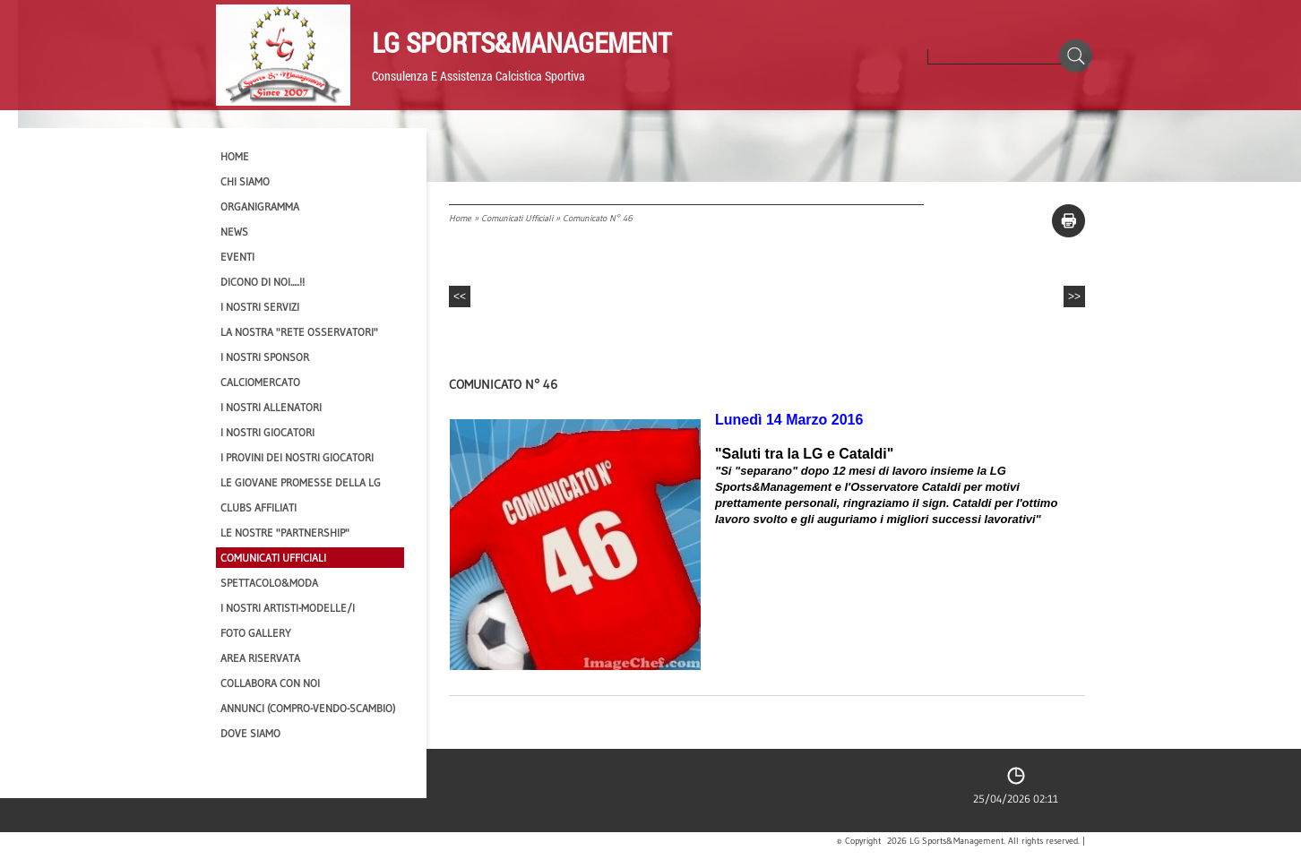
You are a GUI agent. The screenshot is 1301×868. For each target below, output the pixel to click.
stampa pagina (1068, 220)
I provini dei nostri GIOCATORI (297, 457)
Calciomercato (260, 382)
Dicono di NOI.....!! (262, 281)
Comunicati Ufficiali (517, 218)
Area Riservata (260, 658)
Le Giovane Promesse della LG (300, 482)
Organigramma (259, 206)
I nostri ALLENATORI (271, 407)
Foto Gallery (255, 633)
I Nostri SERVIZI (259, 307)
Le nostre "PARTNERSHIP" (284, 532)
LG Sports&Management (521, 42)
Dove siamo (250, 733)
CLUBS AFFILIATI (258, 507)
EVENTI (237, 256)
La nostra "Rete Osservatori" (299, 332)
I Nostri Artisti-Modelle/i (287, 607)
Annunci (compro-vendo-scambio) (307, 708)
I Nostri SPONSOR (264, 357)
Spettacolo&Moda (269, 582)
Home (460, 218)
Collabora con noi (270, 683)
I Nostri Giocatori (267, 432)
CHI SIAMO (245, 181)
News (234, 231)
